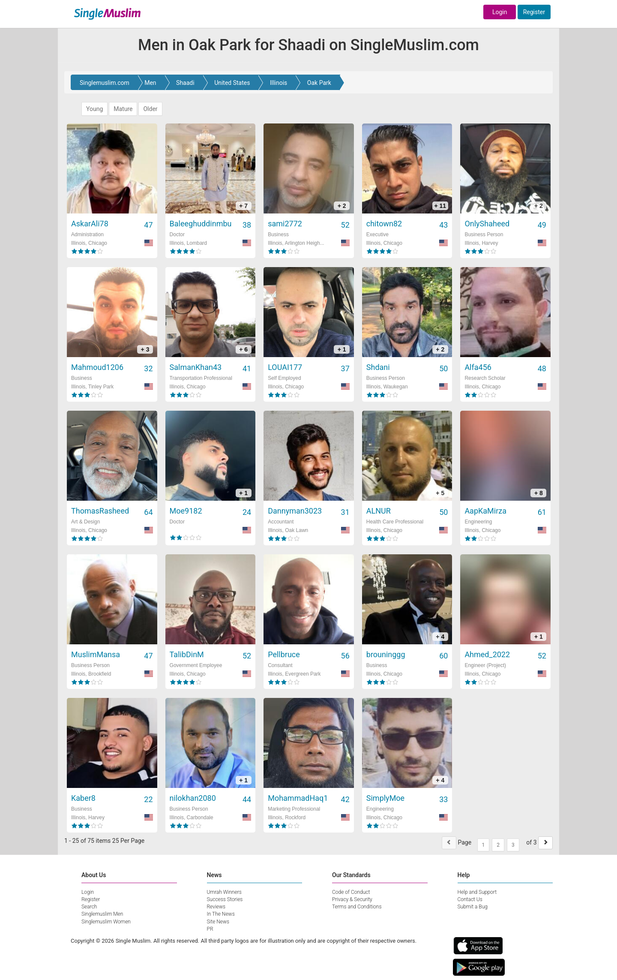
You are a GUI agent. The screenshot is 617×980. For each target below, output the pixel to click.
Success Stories (225, 899)
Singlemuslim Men (102, 914)
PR (210, 929)
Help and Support (477, 892)
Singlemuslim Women (106, 922)
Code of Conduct (351, 892)
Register (534, 12)
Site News (218, 922)
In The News (221, 914)
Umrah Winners (224, 892)
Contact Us (470, 899)
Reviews (216, 907)
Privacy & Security (352, 899)
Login (499, 12)
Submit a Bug (473, 907)
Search (89, 907)
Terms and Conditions (357, 907)
